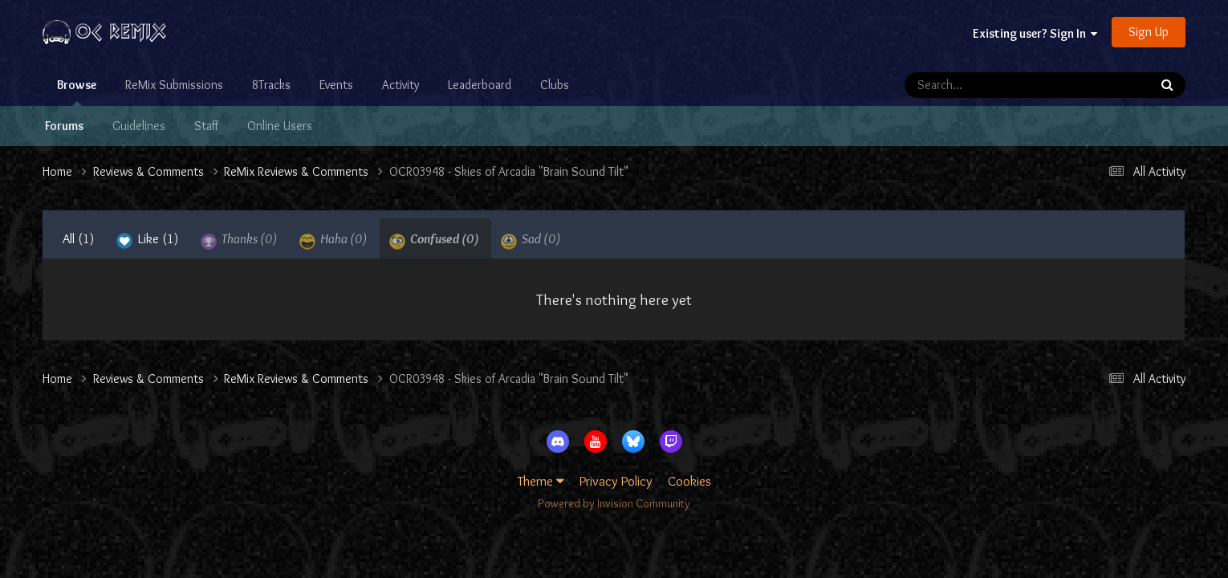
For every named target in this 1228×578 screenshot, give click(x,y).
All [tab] (79, 238)
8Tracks (271, 84)
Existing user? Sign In (1035, 33)
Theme (541, 481)
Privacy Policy (616, 481)
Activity (400, 84)
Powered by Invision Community (614, 503)
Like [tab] (147, 240)
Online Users (279, 125)
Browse (76, 91)
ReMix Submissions (174, 84)
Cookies (689, 481)
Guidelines (138, 125)
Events (336, 84)
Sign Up (1148, 31)
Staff (206, 125)
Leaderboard (479, 84)
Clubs (554, 84)
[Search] (981, 85)
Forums (64, 125)
